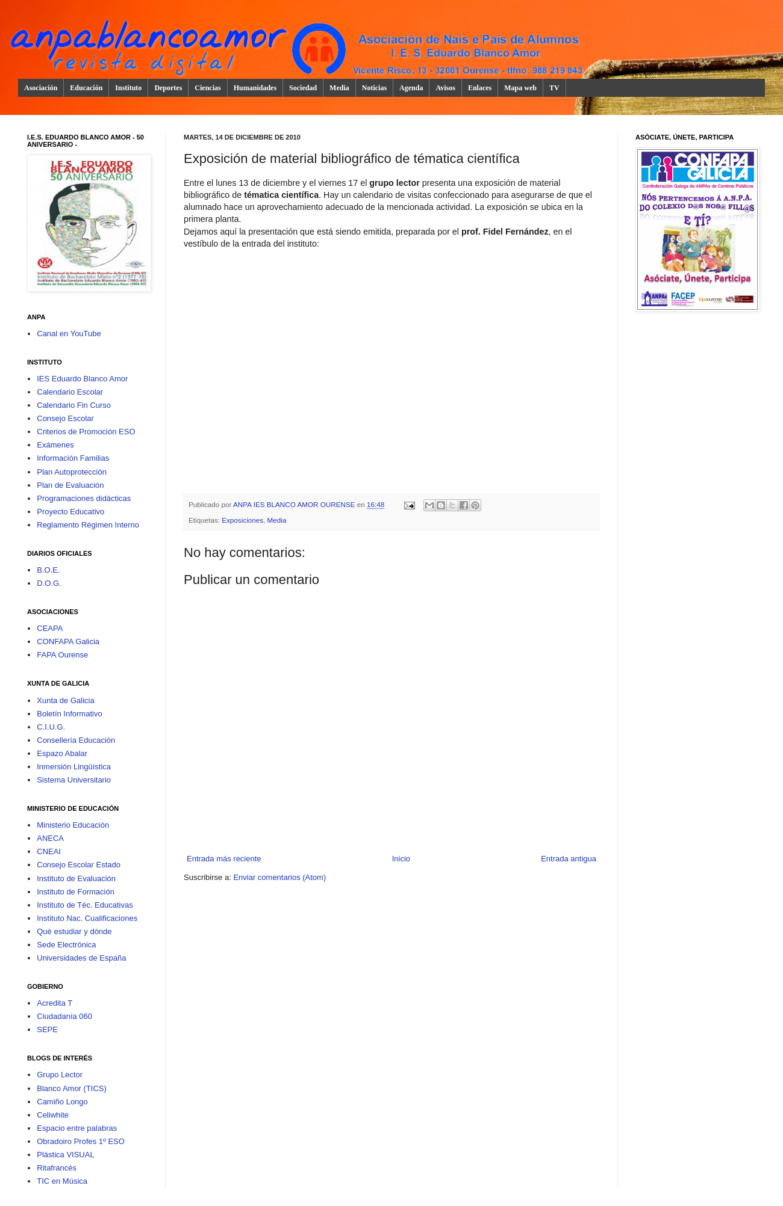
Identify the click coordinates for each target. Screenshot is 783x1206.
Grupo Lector (60, 1074)
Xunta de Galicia (65, 700)
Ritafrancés (56, 1167)
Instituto (128, 88)
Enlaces (479, 88)
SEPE (47, 1029)
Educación (86, 88)
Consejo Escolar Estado (78, 864)
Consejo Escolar (65, 418)
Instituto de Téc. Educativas (85, 904)
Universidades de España (81, 957)
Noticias (374, 88)
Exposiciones (242, 520)
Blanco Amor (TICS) (72, 1088)
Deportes (168, 88)
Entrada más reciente (224, 858)
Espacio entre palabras (77, 1128)
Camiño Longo (62, 1101)
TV (554, 88)
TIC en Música (62, 1181)
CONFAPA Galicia (68, 641)
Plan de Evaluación (70, 485)
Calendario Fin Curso (74, 405)
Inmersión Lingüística (74, 766)
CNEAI (49, 851)
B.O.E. (48, 569)
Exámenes (55, 444)
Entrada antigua (568, 858)
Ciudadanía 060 (64, 1016)
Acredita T (54, 1003)
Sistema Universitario (74, 779)
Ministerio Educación (73, 824)
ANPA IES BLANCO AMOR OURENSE (295, 504)
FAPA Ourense (62, 654)
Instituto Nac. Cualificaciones (87, 918)
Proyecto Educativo (70, 511)
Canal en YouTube (69, 333)
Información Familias (73, 458)
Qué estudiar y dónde (74, 931)
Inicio (401, 858)
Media (339, 88)
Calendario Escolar (70, 391)
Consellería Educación (76, 740)
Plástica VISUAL (65, 1154)
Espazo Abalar (62, 753)
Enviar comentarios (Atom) (279, 877)
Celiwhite (53, 1114)
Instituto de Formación (75, 891)
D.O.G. (49, 583)
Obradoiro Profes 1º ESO (81, 1141)
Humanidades (255, 88)
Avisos (445, 88)
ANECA (50, 838)
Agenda (411, 88)
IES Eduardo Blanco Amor (82, 378)
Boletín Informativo (69, 713)
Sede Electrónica (66, 944)
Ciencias (207, 88)
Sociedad (303, 88)
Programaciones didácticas (84, 498)
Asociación (40, 88)
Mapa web (520, 88)
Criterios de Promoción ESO (86, 431)
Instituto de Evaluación (76, 878)
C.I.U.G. (51, 726)
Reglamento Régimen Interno (88, 524)
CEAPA (50, 628)
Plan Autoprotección (72, 471)
